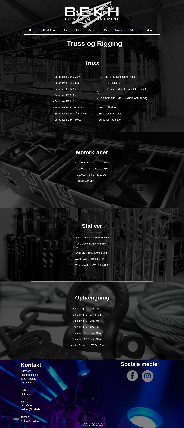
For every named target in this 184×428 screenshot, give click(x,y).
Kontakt (31, 365)
